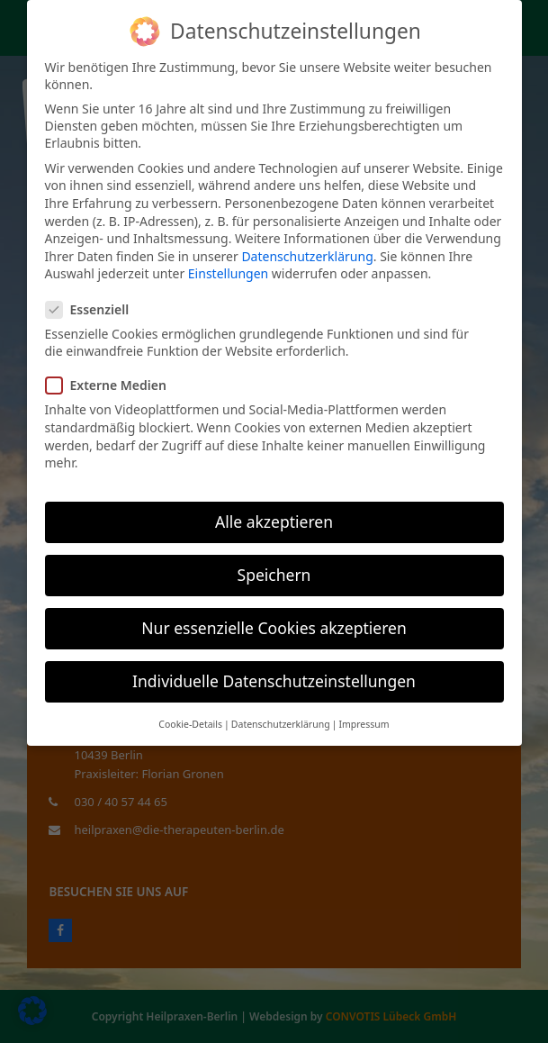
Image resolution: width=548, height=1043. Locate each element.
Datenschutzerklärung (307, 256)
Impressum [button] (363, 724)
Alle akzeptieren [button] (274, 521)
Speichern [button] (274, 574)
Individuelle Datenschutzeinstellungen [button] (274, 681)
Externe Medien (111, 385)
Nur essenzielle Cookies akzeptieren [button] (273, 628)
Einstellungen (228, 273)
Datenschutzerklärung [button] (280, 724)
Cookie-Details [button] (190, 724)
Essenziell (93, 309)
